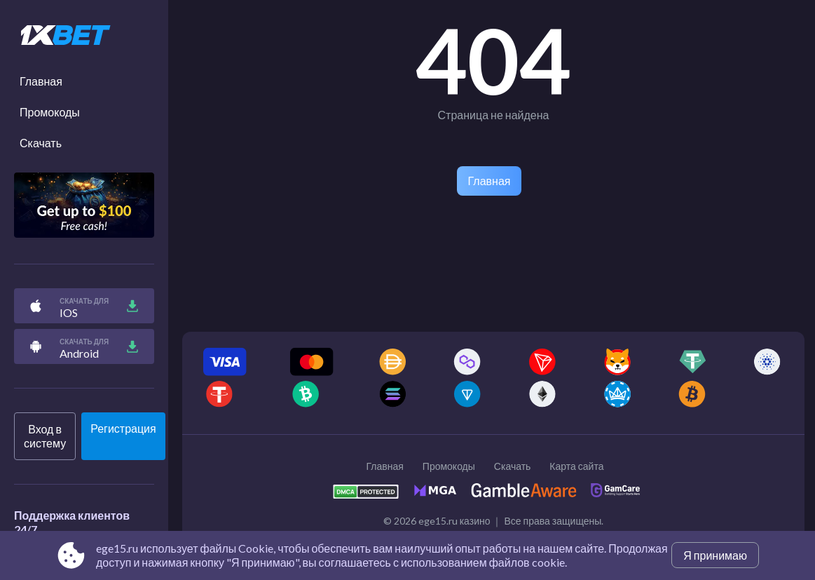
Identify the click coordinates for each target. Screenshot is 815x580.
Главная (41, 81)
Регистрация (123, 428)
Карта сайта (576, 466)
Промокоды (50, 112)
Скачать (41, 142)
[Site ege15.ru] (84, 36)
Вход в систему (45, 436)
